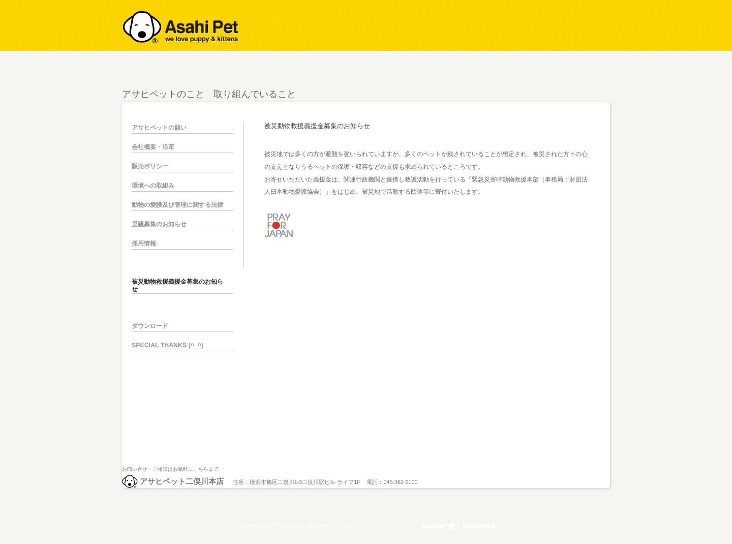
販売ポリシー (150, 166)
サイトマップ (399, 525)
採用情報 (144, 243)
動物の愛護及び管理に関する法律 (177, 204)
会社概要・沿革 (153, 146)
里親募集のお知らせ (159, 224)
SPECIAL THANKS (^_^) (167, 345)
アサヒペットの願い (159, 127)
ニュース (367, 525)
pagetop (605, 424)
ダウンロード (150, 325)
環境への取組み (153, 185)
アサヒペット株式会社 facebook (479, 526)
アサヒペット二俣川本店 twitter (438, 526)
